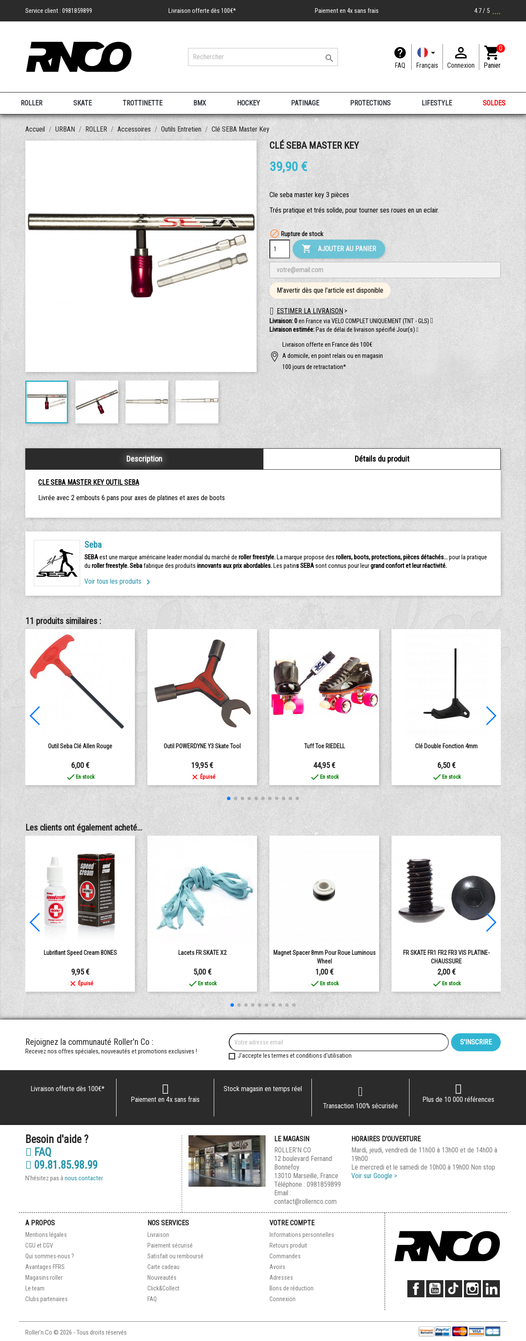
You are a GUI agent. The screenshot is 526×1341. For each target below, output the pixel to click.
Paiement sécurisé (170, 1245)
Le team (35, 1288)
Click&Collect (163, 1288)
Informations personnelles (301, 1234)
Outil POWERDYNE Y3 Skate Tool (202, 746)
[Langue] (427, 57)
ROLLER (31, 103)
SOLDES (494, 103)
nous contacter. (84, 1178)
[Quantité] (279, 249)
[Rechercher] (263, 57)
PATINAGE (305, 103)
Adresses (281, 1277)
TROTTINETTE (142, 103)
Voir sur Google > (374, 1176)
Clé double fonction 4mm (446, 746)
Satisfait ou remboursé (175, 1256)
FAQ (399, 65)
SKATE (82, 103)
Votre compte (291, 1223)
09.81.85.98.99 (61, 1165)
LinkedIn (491, 1288)
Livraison (158, 1234)
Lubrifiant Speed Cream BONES (80, 952)
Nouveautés (161, 1277)
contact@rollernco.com (305, 1201)
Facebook (415, 1288)
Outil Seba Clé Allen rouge (80, 746)
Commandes (285, 1256)
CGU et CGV (39, 1245)
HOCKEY (248, 103)
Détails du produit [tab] (382, 458)
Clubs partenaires (46, 1299)
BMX (199, 103)
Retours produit (288, 1245)
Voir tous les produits (118, 581)
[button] (417, 330)
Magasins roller (44, 1277)
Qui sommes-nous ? (49, 1256)
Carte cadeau (163, 1266)
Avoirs (277, 1266)
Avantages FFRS (45, 1266)
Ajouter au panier (339, 249)
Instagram (472, 1288)
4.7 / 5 (487, 10)
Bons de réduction (291, 1288)
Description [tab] (144, 458)
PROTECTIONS (370, 103)
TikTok (453, 1288)
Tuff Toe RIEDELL (324, 746)
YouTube (434, 1288)
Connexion (282, 1299)
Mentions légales (46, 1234)
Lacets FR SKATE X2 (202, 952)
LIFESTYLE (436, 103)
